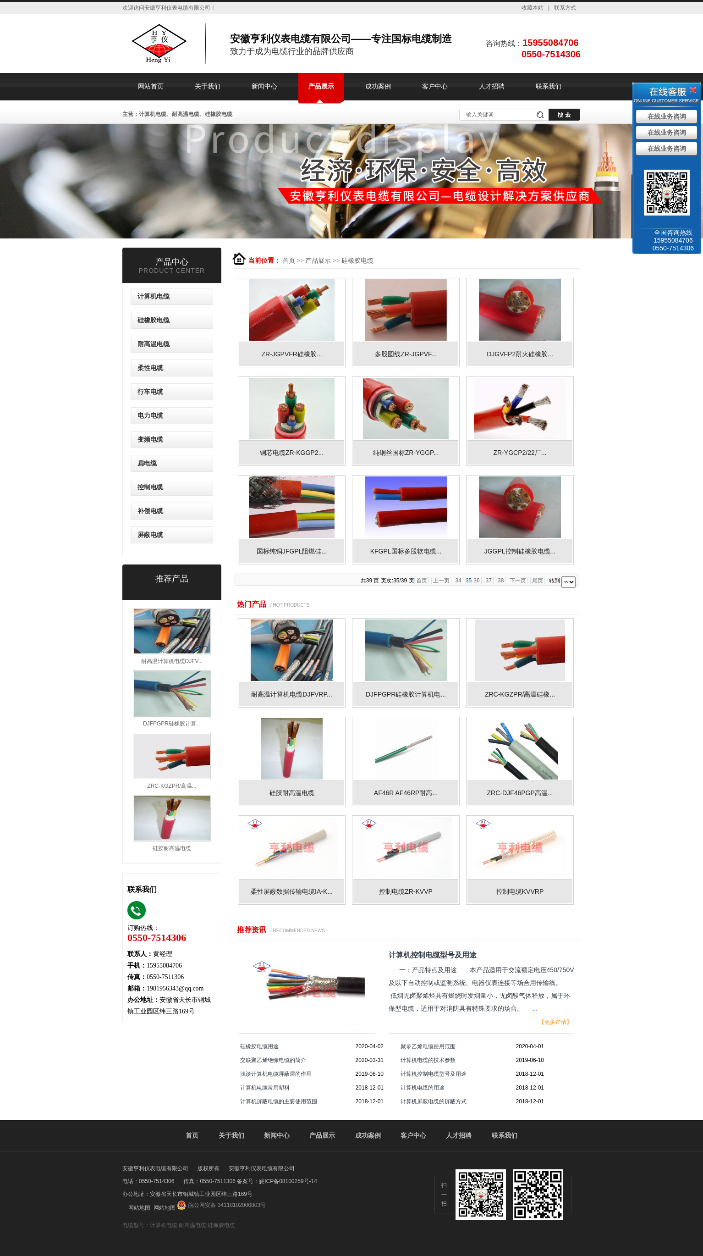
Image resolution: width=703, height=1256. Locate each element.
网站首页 (151, 86)
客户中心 (435, 86)
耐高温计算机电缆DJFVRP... (291, 694)
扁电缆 (147, 463)
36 (476, 580)
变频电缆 (150, 439)
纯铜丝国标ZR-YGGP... (406, 452)
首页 (288, 260)
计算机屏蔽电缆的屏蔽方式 (434, 1101)
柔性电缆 (150, 368)
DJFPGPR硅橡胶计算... (172, 723)
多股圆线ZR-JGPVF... (406, 354)
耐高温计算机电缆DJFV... (172, 661)
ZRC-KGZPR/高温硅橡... (520, 694)
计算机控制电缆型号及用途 (434, 1074)
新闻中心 (264, 86)
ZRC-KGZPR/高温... (171, 786)
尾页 (537, 580)
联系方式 (565, 8)
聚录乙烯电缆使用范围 (428, 1046)
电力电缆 (150, 415)
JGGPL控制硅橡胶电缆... (520, 551)
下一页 (518, 580)
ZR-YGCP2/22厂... (520, 452)
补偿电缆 (150, 511)
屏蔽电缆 (150, 534)
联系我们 (548, 86)
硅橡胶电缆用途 (259, 1046)
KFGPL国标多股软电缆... (406, 551)
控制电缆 (150, 487)
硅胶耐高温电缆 (291, 793)
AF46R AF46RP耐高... (406, 793)
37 (489, 580)
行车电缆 (150, 391)
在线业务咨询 (667, 116)
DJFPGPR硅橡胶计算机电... (406, 694)
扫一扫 (444, 1194)
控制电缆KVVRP (520, 891)
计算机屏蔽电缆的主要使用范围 (278, 1101)
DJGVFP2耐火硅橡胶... (520, 354)
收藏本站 (533, 8)
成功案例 (378, 86)
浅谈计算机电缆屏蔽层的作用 (276, 1074)
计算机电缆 (153, 296)
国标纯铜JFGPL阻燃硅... (292, 551)
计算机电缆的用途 (423, 1087)
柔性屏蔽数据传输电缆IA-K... (292, 891)
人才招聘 (492, 86)
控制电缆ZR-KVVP (406, 891)
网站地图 (139, 1208)
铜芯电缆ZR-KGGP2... (292, 452)
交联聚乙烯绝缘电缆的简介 (273, 1060)
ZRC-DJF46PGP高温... (520, 793)
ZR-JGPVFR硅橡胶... (291, 354)
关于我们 (207, 86)
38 (501, 580)
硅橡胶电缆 (357, 260)
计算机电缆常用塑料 (265, 1087)
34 (458, 580)
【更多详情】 (555, 1022)
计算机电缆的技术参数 (428, 1060)
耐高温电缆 (153, 344)
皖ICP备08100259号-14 (288, 1181)
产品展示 (321, 86)
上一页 (441, 580)
